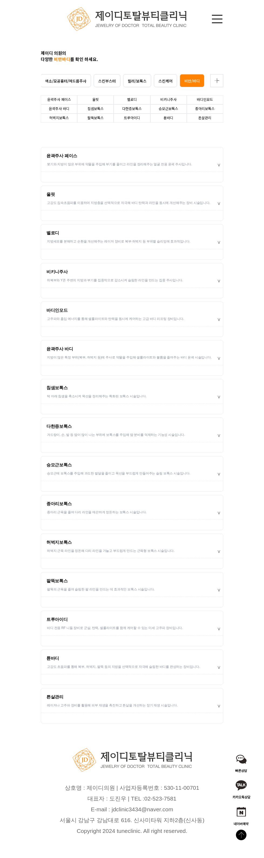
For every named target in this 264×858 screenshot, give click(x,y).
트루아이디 (56, 619)
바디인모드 (56, 310)
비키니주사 (56, 271)
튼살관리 (54, 697)
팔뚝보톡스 (56, 581)
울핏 (50, 194)
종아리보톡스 (59, 503)
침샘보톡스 (56, 387)
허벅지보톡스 (59, 542)
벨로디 (52, 233)
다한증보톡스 (59, 426)
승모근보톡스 (59, 465)
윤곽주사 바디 (59, 349)
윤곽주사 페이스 (61, 155)
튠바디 (52, 658)
